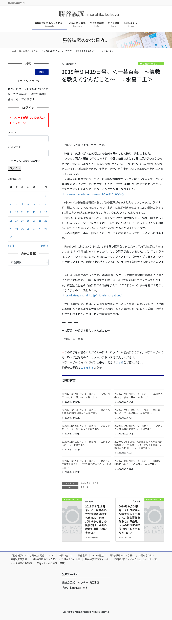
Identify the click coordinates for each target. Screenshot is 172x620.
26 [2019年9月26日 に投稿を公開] (28, 229)
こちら (119, 362)
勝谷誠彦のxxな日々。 (151, 63)
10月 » (45, 246)
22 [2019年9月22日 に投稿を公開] (45, 220)
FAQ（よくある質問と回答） (51, 563)
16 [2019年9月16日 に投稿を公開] (10, 220)
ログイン (14, 168)
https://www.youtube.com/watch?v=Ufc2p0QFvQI (93, 194)
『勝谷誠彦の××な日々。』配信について (32, 555)
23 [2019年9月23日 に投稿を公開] (10, 229)
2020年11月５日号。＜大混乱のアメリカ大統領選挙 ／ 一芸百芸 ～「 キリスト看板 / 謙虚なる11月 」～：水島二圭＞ (138, 445)
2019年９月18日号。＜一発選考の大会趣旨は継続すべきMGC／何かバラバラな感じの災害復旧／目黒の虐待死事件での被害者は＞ (96, 519)
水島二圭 (84, 487)
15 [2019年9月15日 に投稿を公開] (45, 212)
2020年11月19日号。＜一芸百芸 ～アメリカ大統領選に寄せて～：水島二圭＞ (138, 427)
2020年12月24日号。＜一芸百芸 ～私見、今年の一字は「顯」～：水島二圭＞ (86, 395)
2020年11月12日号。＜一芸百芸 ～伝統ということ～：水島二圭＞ (86, 443)
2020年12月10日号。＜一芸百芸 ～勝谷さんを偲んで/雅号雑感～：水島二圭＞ (86, 411)
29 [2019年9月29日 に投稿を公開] (45, 229)
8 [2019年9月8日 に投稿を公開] (45, 203)
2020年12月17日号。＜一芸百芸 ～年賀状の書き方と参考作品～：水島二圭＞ (138, 395)
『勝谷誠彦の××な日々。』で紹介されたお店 (56, 559)
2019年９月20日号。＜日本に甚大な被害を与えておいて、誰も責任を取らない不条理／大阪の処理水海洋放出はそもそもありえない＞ (129, 519)
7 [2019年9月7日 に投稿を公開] (39, 203)
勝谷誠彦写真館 (18, 559)
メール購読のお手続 (21, 563)
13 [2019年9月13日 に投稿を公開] (34, 212)
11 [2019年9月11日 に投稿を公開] (22, 212)
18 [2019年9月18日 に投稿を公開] (22, 220)
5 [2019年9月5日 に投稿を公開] (28, 203)
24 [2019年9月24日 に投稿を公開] (16, 229)
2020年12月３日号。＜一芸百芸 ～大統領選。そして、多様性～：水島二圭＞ (137, 411)
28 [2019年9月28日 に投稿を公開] (39, 229)
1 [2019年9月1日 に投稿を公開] (45, 195)
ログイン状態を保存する (25, 161)
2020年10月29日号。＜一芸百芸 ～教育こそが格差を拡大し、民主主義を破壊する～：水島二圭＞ (86, 464)
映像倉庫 (82, 555)
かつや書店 (98, 555)
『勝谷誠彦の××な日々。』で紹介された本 (132, 555)
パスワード (14, 147)
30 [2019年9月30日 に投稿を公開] (10, 237)
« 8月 (11, 246)
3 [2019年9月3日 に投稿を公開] (16, 203)
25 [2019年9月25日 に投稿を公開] (22, 229)
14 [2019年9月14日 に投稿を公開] (39, 212)
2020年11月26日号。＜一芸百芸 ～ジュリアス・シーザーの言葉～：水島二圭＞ (86, 427)
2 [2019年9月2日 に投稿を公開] (10, 203)
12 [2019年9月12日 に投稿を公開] (28, 212)
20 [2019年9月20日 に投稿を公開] (34, 220)
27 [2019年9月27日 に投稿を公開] (34, 229)
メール (12, 132)
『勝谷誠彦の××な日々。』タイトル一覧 (135, 559)
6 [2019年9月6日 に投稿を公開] (34, 203)
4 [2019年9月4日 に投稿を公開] (22, 203)
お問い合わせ (66, 555)
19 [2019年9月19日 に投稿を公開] (28, 220)
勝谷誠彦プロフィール (96, 559)
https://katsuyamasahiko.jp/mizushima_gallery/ (91, 295)
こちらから (87, 367)
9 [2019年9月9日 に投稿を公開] (10, 212)
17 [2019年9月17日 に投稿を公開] (16, 220)
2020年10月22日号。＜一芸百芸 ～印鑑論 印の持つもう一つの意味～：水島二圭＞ (138, 462)
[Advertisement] (113, 113)
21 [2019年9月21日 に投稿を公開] (39, 220)
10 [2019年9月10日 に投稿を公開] (16, 212)
